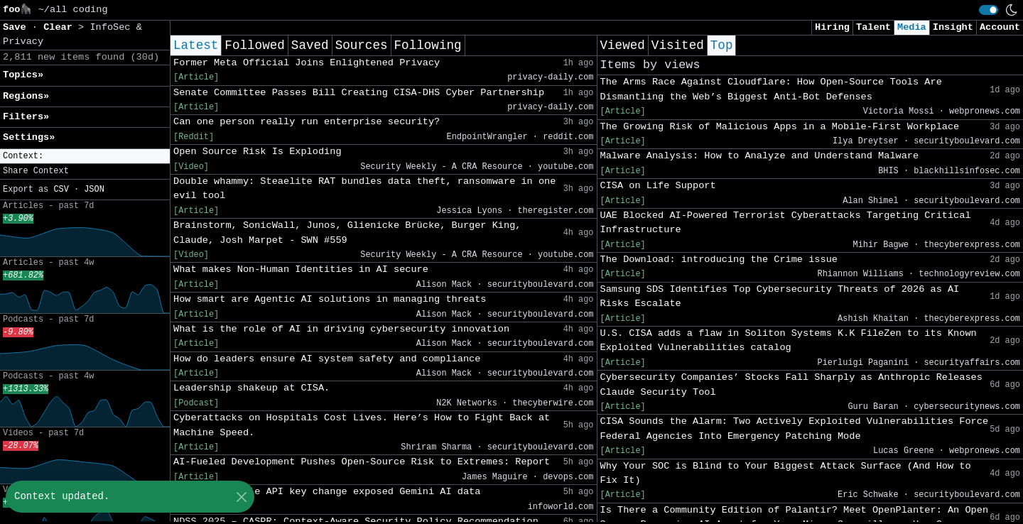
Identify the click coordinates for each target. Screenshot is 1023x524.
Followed (254, 45)
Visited (677, 45)
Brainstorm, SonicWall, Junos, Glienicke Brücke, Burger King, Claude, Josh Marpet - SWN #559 (347, 232)
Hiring (832, 27)
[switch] (988, 10)
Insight (953, 27)
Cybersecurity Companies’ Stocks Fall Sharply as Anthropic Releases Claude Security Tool (791, 384)
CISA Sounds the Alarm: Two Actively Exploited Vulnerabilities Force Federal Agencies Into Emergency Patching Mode (794, 428)
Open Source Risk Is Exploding (257, 151)
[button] (85, 156)
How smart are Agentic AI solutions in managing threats (330, 299)
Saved (310, 45)
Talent (873, 27)
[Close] (241, 496)
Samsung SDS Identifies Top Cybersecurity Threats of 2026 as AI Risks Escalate (780, 296)
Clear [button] (60, 27)
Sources (361, 45)
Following (428, 45)
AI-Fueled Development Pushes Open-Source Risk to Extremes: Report (361, 462)
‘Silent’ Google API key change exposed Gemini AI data (326, 491)
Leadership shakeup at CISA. (251, 388)
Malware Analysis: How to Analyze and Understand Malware (759, 156)
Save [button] (17, 27)
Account (1000, 27)
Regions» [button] (26, 96)
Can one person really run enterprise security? (306, 121)
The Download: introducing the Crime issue (719, 259)
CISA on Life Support (658, 185)
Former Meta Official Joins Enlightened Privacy (306, 63)
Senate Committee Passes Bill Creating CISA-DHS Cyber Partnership (358, 92)
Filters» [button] (26, 116)
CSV (60, 190)
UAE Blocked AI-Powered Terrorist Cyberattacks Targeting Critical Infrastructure (785, 222)
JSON (94, 190)
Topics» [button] (23, 75)
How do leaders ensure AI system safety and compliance (326, 359)
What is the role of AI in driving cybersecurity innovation (341, 329)
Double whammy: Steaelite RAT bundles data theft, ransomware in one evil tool (364, 188)
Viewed (622, 45)
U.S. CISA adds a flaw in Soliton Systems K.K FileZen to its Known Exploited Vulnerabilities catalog (788, 340)
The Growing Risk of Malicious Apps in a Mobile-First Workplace (780, 126)
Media (911, 27)
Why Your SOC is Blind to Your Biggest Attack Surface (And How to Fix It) (785, 473)
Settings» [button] (29, 137)
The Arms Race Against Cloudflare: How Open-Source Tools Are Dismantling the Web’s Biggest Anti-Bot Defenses (771, 89)
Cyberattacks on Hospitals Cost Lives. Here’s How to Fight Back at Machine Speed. (361, 425)
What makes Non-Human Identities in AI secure (300, 269)
